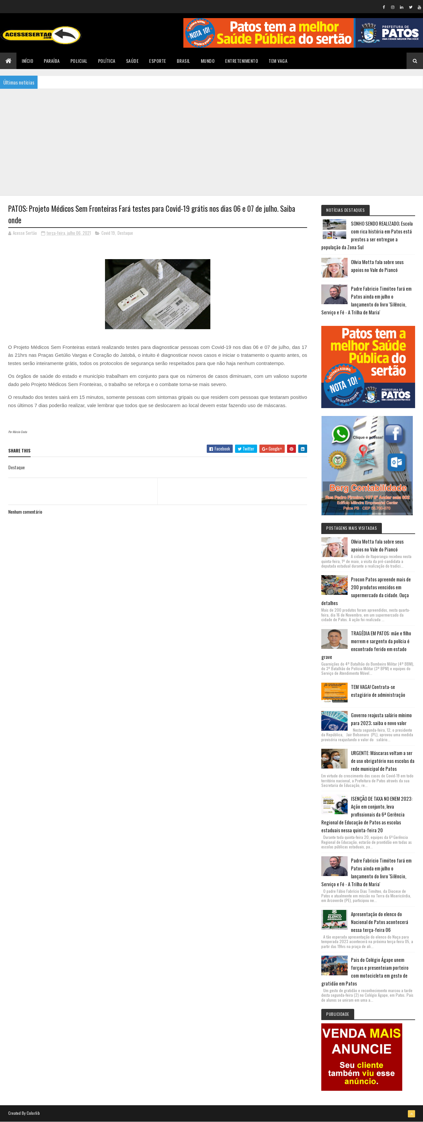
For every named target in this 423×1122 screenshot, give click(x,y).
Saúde (132, 60)
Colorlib (33, 1113)
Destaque (125, 233)
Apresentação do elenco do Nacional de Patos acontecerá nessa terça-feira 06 (379, 921)
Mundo (208, 60)
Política (107, 60)
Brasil (183, 60)
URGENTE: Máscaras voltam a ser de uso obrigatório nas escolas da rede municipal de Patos (382, 760)
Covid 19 (108, 233)
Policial (79, 60)
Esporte (157, 60)
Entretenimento (241, 60)
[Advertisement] (211, 141)
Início (27, 60)
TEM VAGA (278, 60)
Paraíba (52, 60)
